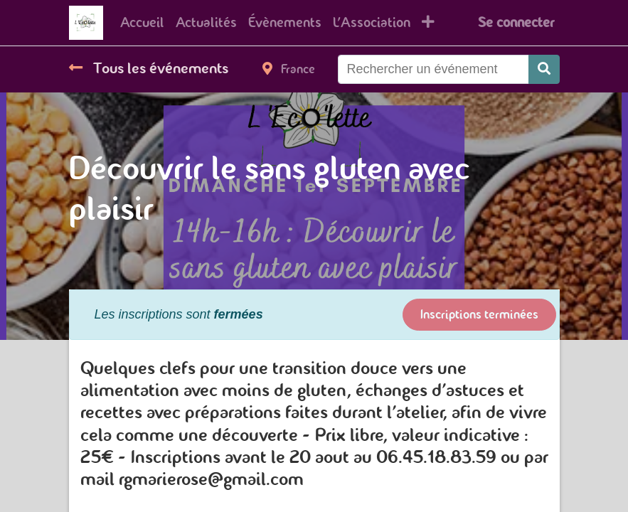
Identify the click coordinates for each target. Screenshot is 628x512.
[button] (428, 22)
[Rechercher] (544, 69)
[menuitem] (142, 22)
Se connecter (516, 22)
